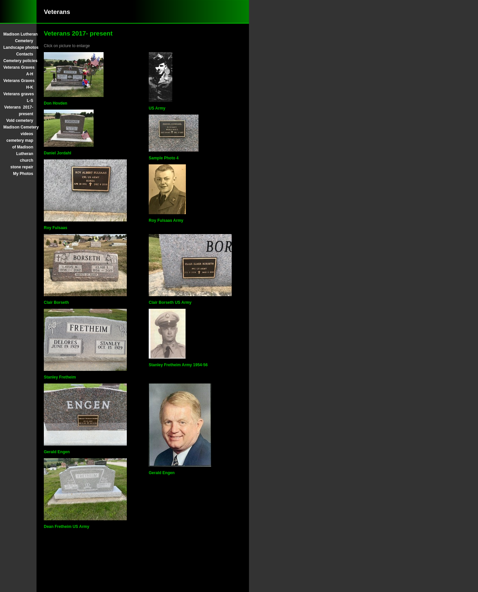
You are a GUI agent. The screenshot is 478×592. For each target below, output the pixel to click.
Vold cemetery (19, 120)
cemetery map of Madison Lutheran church (19, 150)
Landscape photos (18, 47)
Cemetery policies (18, 60)
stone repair (21, 167)
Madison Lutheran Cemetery (18, 37)
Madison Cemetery (18, 127)
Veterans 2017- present (18, 110)
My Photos (23, 173)
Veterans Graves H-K (18, 84)
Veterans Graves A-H (18, 70)
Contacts (24, 54)
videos (27, 133)
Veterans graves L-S (18, 97)
